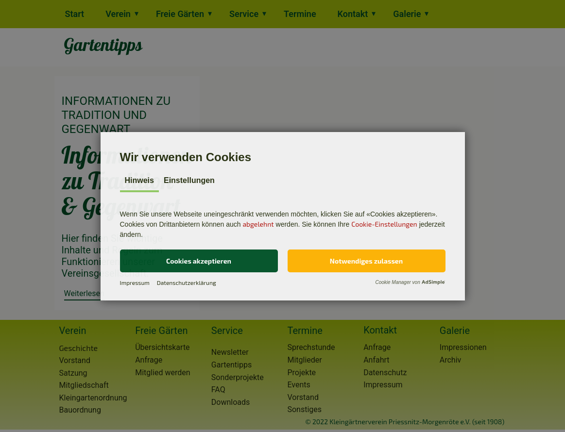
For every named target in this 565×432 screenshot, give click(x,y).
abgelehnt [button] (258, 224)
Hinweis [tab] (139, 180)
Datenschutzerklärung (186, 282)
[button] (199, 260)
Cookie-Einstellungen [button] (384, 224)
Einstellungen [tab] (189, 180)
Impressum (135, 282)
